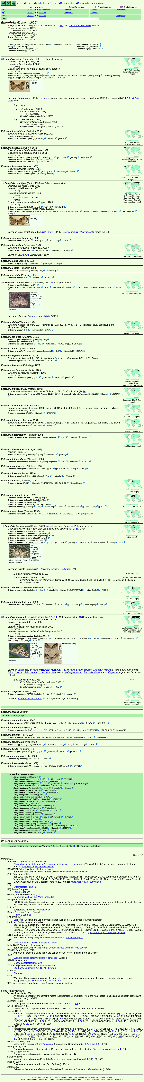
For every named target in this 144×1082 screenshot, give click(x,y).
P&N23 (20, 44)
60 (51, 1016)
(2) (79, 75)
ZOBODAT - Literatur (46, 968)
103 (44, 1021)
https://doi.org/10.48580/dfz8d (86, 882)
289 (76, 1036)
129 (114, 1031)
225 (116, 1034)
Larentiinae (98, 3)
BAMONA (85, 157)
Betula (21, 670)
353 (40, 1039)
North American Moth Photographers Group (35, 942)
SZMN (61, 138)
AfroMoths (39, 44)
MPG (97, 75)
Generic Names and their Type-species (68, 948)
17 (112, 1029)
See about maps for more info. (47, 980)
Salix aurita (47, 232)
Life (20, 3)
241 (138, 1034)
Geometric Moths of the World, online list (34, 897)
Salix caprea (69, 232)
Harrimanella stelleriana (29, 698)
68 (77, 529)
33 (130, 1029)
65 (37, 1031)
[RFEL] (35, 30)
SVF (60, 78)
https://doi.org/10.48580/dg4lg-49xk (107, 932)
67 (118, 1016)
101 (134, 1018)
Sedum (64, 569)
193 (72, 1034)
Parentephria (44, 10)
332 (61, 25)
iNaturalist (57, 44)
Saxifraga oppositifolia (39, 316)
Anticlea (42, 13)
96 (84, 391)
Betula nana (24, 98)
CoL (46, 44)
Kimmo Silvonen (15, 562)
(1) (62, 358)
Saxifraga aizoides (50, 569)
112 (27, 1024)
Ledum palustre (84, 670)
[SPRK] (26, 75)
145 (136, 1031)
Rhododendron (91, 672)
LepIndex (29, 44)
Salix (91, 232)
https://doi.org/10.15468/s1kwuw (38, 866)
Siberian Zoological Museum (28, 963)
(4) (55, 211)
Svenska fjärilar (21, 958)
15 (130, 1013)
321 (120, 1036)
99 (97, 1018)
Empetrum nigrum (102, 670)
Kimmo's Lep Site (22, 915)
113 (93, 1031)
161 (28, 1034)
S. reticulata (82, 232)
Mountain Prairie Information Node (70, 871)
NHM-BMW (21, 46)
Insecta (28, 3)
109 (120, 1021)
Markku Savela (106, 1077)
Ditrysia (53, 3)
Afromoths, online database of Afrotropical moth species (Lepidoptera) (48, 864)
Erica (10, 672)
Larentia (30, 10)
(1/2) (50, 325)
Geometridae (83, 3)
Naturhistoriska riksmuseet (43, 958)
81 (55, 1031)
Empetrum (45, 98)
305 (98, 1036)
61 (83, 1016)
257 (33, 1036)
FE (28, 51)
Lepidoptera (41, 3)
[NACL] (25, 30)
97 (73, 1031)
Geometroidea (67, 3)
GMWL (35, 78)
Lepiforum (18, 920)
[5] (59, 529)
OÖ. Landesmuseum (24, 968)
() (94, 10)
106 (82, 1021)
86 (76, 1003)
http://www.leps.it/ (74, 937)
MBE (10, 213)
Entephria (68, 10)
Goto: (50, 19)
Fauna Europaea (22, 892)
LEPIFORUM (48, 78)
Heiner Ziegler (97, 287)
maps (132, 74)
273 (55, 1036)
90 (26, 1018)
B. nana (34, 670)
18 (74, 846)
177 (50, 1034)
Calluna (18, 672)
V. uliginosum (68, 670)
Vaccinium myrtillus (49, 670)
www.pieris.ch (43, 909)
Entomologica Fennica (25, 887)
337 (15, 1039)
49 (18, 1031)
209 (94, 1034)
